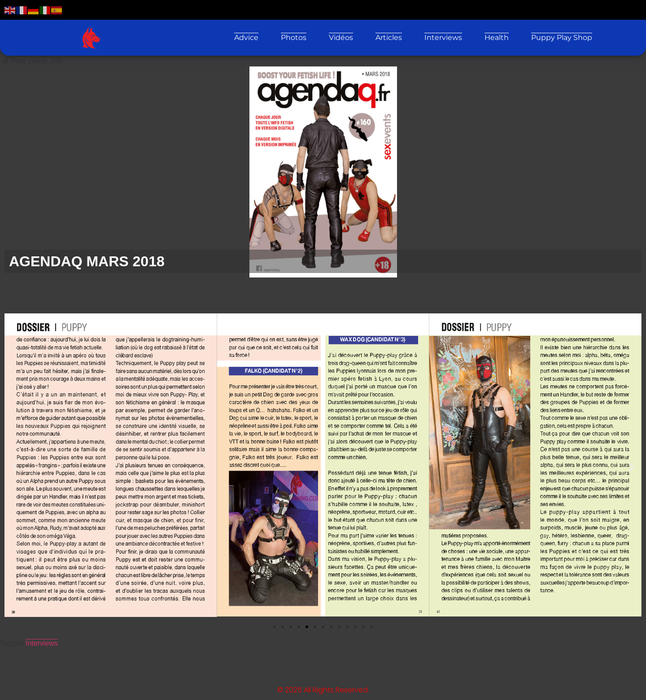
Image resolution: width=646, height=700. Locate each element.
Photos (293, 37)
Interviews (443, 37)
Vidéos (341, 37)
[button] (14, 466)
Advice (246, 37)
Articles (388, 37)
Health (496, 37)
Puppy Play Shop (561, 37)
